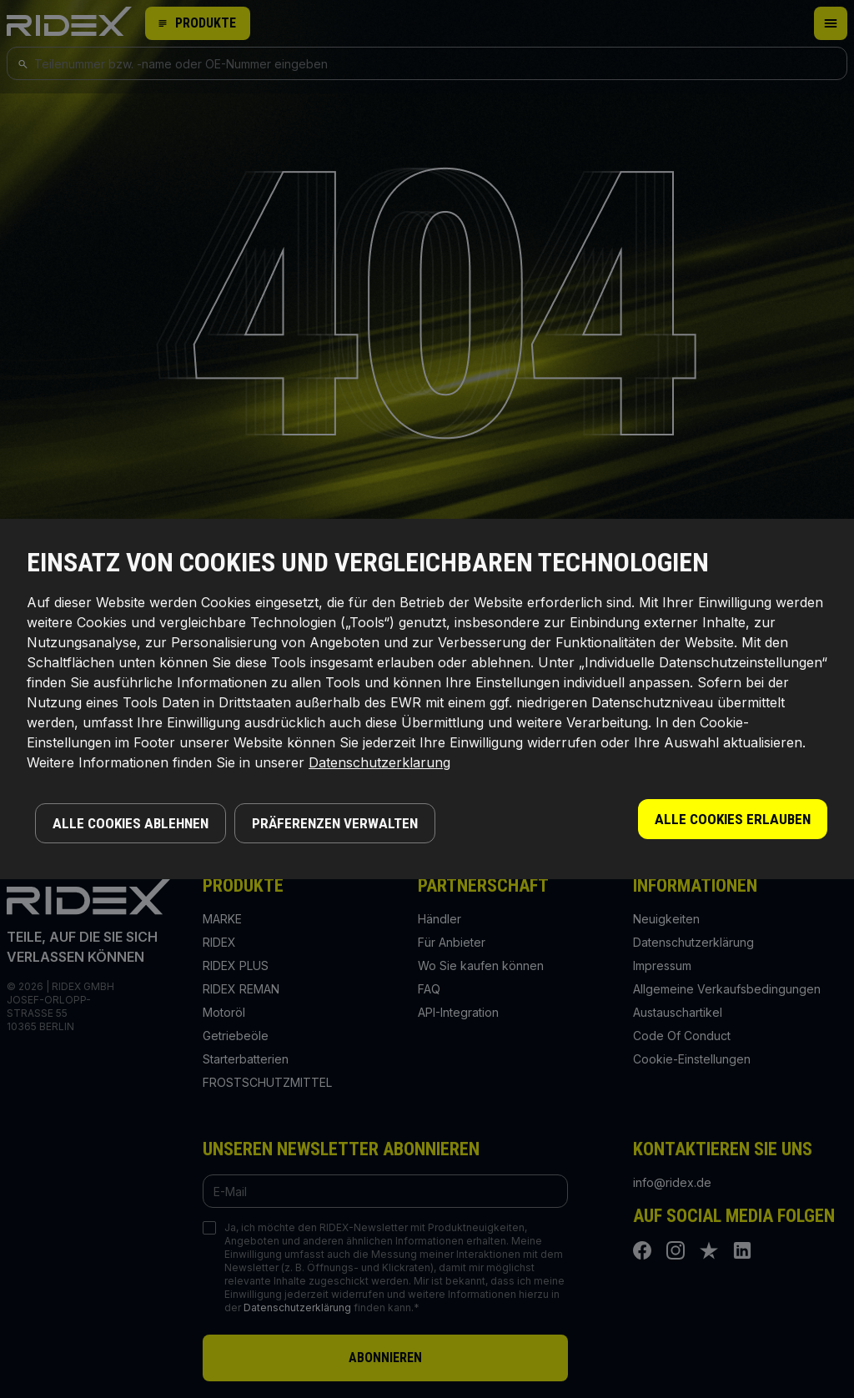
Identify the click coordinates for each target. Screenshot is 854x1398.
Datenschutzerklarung (379, 762)
